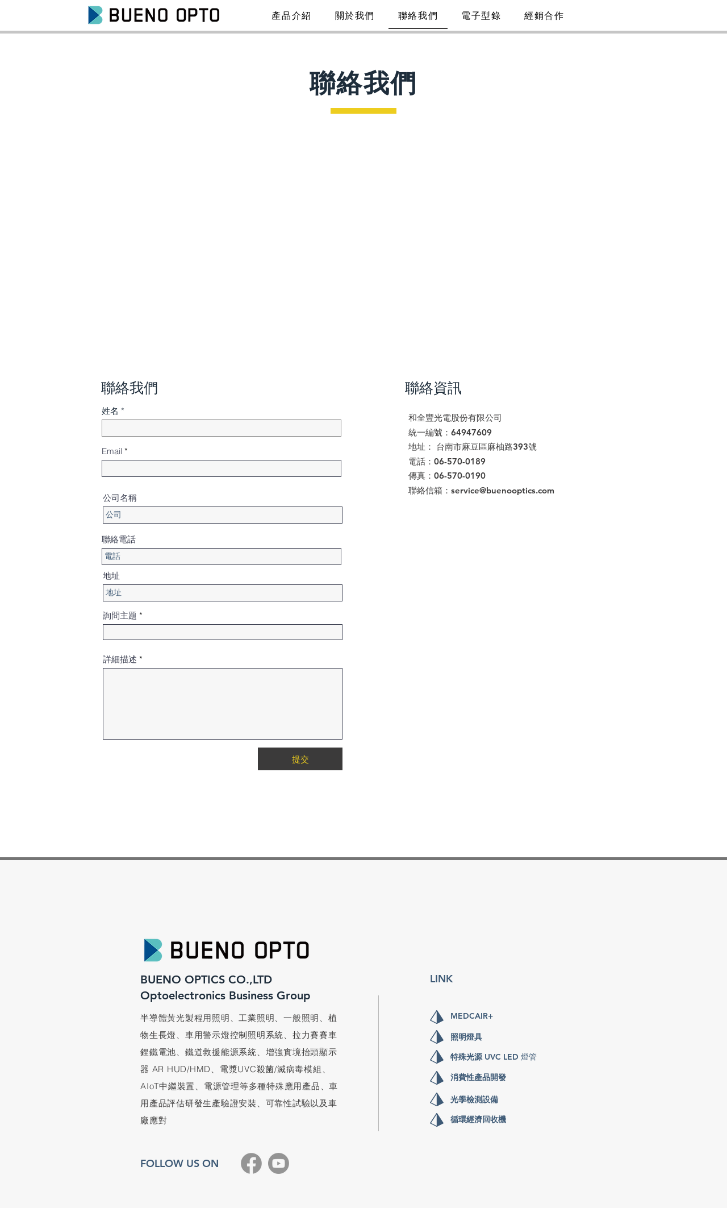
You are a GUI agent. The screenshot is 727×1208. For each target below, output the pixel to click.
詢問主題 (120, 615)
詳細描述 (120, 659)
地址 (111, 575)
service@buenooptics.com (502, 490)
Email (112, 451)
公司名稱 (120, 497)
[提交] (300, 759)
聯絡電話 (119, 539)
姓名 (110, 410)
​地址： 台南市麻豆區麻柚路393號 (472, 446)
